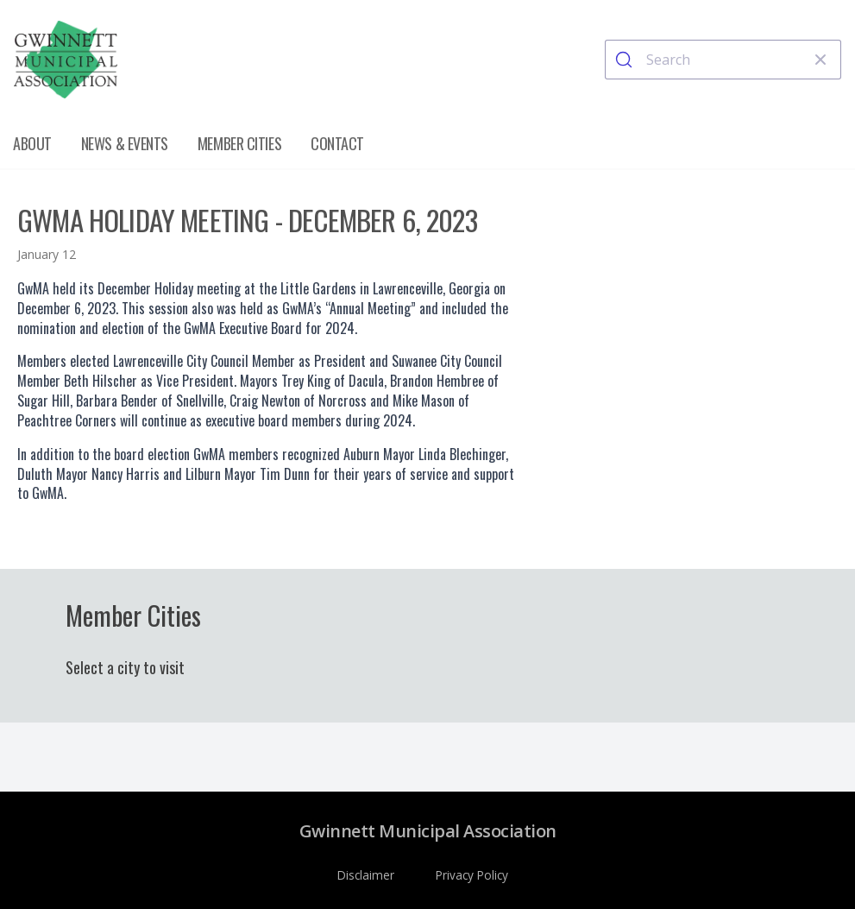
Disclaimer (365, 875)
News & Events (124, 143)
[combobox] (723, 59)
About (32, 143)
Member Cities (239, 143)
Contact (337, 143)
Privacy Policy (472, 875)
